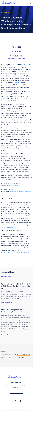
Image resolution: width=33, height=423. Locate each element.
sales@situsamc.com (13, 186)
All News (6, 12)
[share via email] (20, 51)
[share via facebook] (17, 51)
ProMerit (17, 83)
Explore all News (6, 276)
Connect (16, 395)
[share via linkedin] (12, 51)
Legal (7, 408)
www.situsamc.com (10, 227)
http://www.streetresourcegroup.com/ (16, 252)
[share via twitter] (15, 51)
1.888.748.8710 (16, 389)
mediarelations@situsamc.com (16, 58)
